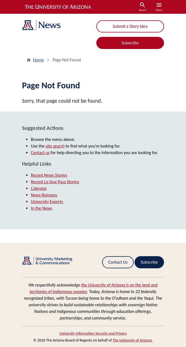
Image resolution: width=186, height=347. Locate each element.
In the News (41, 208)
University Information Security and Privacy (93, 333)
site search (54, 146)
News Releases (44, 195)
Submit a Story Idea (130, 26)
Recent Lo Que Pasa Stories (55, 181)
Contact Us (117, 262)
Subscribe (130, 42)
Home (38, 59)
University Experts (47, 201)
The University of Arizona (132, 340)
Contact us (40, 152)
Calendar (39, 188)
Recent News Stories (49, 175)
